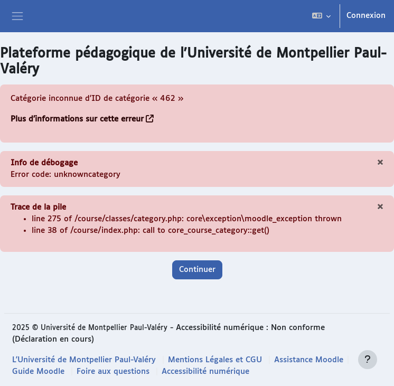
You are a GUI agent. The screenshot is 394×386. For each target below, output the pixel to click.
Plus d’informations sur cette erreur (77, 119)
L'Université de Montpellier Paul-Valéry (84, 360)
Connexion (366, 16)
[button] (321, 16)
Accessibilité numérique (205, 371)
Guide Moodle (38, 371)
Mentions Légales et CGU (215, 360)
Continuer (197, 270)
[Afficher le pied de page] (367, 359)
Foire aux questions (113, 371)
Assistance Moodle (308, 360)
